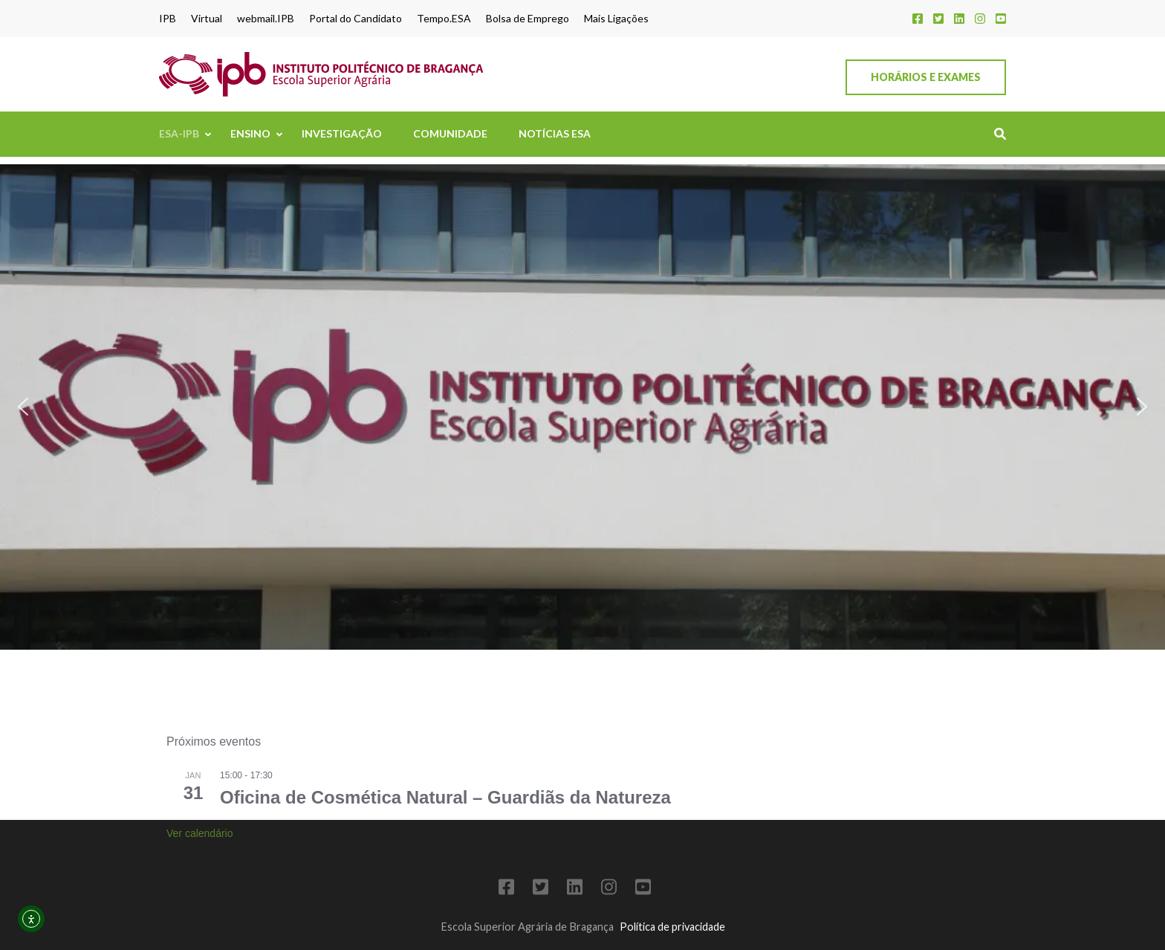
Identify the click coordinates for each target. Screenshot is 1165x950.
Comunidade (450, 133)
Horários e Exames (926, 77)
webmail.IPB (265, 19)
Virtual (206, 19)
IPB (167, 19)
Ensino (250, 133)
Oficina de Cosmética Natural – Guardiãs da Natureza (445, 835)
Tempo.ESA (444, 19)
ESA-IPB (179, 133)
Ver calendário (199, 871)
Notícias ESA (555, 133)
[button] (23, 407)
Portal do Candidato (355, 19)
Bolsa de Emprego (527, 19)
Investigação (342, 133)
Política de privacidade (672, 926)
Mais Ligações (616, 19)
